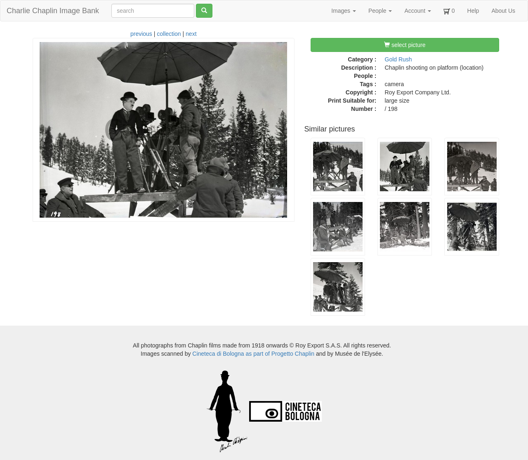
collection (169, 34)
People (380, 10)
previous (141, 34)
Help (473, 10)
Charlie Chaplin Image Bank (53, 11)
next (191, 34)
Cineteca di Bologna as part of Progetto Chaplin (253, 353)
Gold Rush (398, 59)
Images (343, 10)
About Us (503, 10)
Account (417, 10)
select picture (404, 45)
